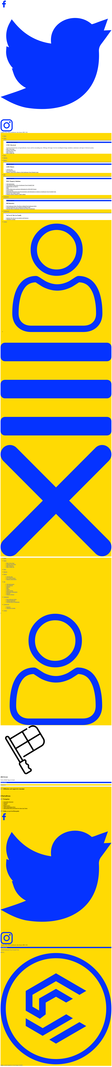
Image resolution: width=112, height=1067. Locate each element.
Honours (8, 593)
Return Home (4, 782)
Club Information (10, 584)
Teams (4, 560)
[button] (56, 444)
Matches (5, 572)
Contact (5, 610)
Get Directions (4, 947)
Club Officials (9, 585)
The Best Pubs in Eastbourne (13, 602)
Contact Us (3, 784)
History (5, 574)
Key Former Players (11, 578)
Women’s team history (11, 579)
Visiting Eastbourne (10, 600)
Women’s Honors (10, 594)
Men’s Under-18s (10, 567)
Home (4, 558)
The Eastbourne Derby (11, 599)
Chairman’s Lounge (10, 608)
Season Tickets (9, 590)
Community (6, 597)
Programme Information (11, 592)
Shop (7, 588)
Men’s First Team (10, 563)
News (4, 569)
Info (4, 581)
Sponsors (8, 607)
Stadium (8, 586)
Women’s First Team (11, 564)
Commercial (6, 604)
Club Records (9, 576)
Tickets (8, 589)
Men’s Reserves (10, 565)
